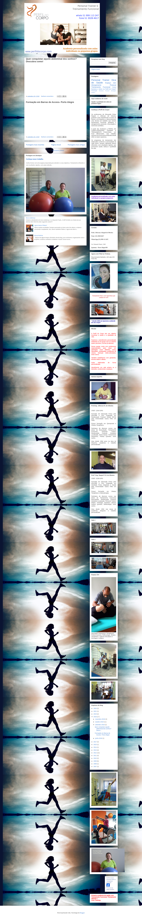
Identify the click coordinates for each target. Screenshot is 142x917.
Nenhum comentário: (47, 96)
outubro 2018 (99, 722)
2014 (95, 747)
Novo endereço (30, 218)
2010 (95, 758)
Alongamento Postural (103, 85)
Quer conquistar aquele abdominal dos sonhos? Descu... (103, 728)
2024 (95, 708)
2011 (95, 755)
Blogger (82, 913)
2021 (95, 711)
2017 (95, 742)
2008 (95, 764)
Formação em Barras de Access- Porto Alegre (50, 102)
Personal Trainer (100, 80)
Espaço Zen (110, 83)
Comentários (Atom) (58, 150)
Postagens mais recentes (35, 145)
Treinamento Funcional (100, 87)
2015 (95, 744)
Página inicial (56, 145)
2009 (95, 761)
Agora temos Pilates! (40, 225)
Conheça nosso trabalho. (34, 159)
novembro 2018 (100, 719)
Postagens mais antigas (76, 145)
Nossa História (38, 235)
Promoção (94, 90)
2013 (95, 750)
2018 (95, 717)
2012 (95, 753)
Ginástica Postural (104, 90)
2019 (95, 714)
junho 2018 (99, 738)
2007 (95, 766)
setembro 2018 (100, 724)
